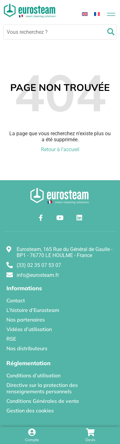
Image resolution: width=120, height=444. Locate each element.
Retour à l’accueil (60, 149)
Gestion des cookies (30, 410)
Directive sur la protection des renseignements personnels (42, 388)
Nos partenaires (25, 319)
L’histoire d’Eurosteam (32, 310)
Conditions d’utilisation (33, 375)
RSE (11, 339)
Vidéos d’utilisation (29, 329)
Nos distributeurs (26, 348)
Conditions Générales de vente (42, 401)
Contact (15, 300)
